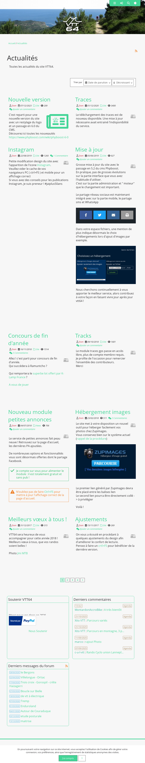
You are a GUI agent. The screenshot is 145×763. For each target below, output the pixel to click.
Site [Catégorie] (36, 105)
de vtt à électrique (32, 696)
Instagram (21, 149)
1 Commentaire (59, 155)
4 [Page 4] (77, 580)
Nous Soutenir (38, 631)
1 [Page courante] (62, 580)
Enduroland (28, 706)
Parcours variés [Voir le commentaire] (97, 621)
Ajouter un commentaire (22, 109)
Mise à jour (89, 149)
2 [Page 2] (67, 580)
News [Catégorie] (37, 425)
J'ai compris (68, 758)
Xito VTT (80, 621)
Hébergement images (102, 411)
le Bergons (27, 672)
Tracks (83, 335)
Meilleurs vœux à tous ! (37, 519)
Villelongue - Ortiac (33, 677)
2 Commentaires (117, 417)
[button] (114, 3)
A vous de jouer (19, 384)
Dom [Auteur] (14, 105)
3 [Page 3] (72, 580)
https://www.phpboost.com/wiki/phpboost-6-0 (38, 137)
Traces (83, 99)
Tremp (25, 701)
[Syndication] (136, 50)
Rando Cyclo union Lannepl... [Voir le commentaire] (105, 652)
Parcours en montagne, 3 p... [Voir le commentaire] (105, 631)
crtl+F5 (102, 545)
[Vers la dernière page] (83, 580)
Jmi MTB (22, 553)
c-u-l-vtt (79, 652)
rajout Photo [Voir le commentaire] (93, 642)
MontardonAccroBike (88, 610)
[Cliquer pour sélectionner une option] (97, 82)
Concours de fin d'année (28, 339)
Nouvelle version (29, 99)
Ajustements (91, 519)
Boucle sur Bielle (31, 691)
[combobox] (97, 82)
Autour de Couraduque (36, 711)
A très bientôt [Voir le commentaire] (113, 610)
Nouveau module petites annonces (30, 415)
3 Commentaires (18, 352)
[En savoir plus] (82, 758)
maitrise (26, 721)
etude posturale (31, 716)
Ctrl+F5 (48, 491)
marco (79, 642)
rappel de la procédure (91, 438)
